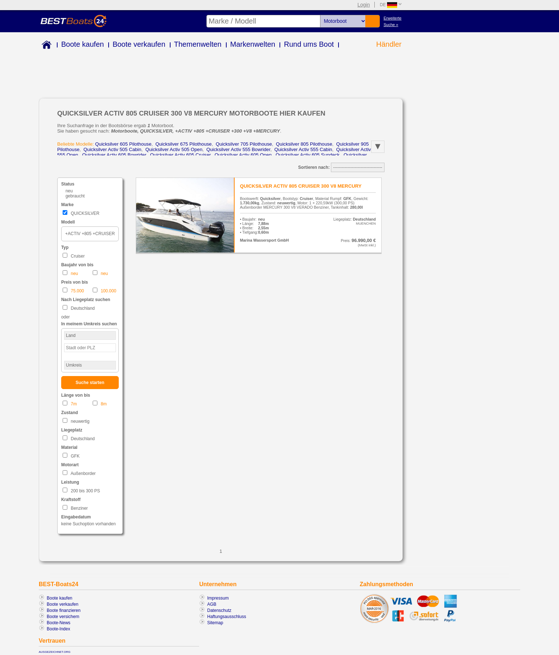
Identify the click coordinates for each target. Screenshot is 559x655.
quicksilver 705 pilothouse (244, 143)
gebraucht (75, 193)
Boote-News (58, 620)
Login (363, 5)
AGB (211, 602)
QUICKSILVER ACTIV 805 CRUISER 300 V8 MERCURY (301, 184)
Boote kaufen (82, 44)
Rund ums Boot (309, 44)
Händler (389, 44)
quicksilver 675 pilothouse (183, 143)
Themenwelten (198, 44)
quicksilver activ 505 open (173, 148)
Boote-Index (58, 626)
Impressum (217, 595)
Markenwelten (253, 44)
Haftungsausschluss (226, 614)
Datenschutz (219, 608)
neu (69, 188)
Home (45, 45)
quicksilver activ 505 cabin (113, 148)
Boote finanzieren (63, 608)
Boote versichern (63, 614)
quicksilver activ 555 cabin (303, 148)
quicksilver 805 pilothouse (304, 143)
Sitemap (215, 620)
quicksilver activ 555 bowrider (238, 148)
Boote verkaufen (139, 44)
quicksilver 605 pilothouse (123, 143)
